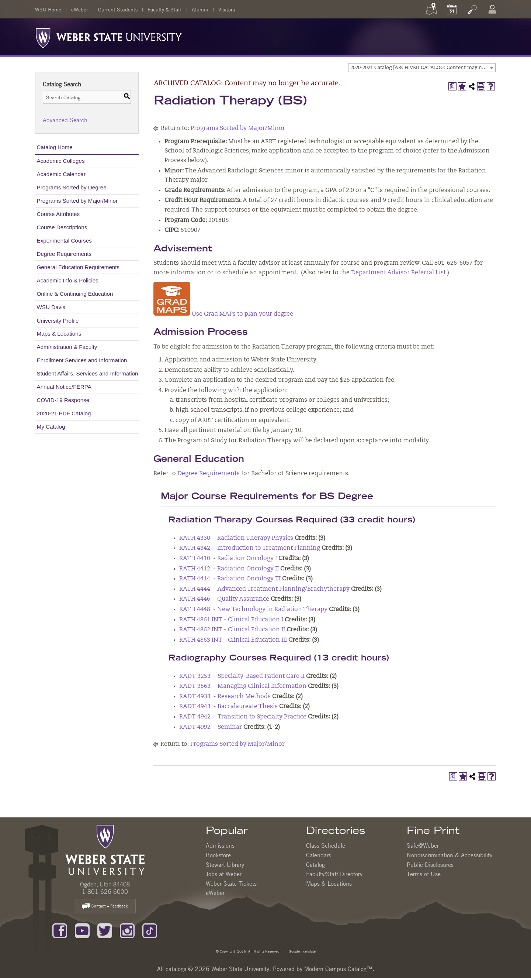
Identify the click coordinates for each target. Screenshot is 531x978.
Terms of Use (424, 874)
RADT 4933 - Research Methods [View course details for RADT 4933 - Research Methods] (225, 697)
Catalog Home (55, 147)
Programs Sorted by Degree (72, 187)
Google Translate (302, 950)
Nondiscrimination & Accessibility (449, 855)
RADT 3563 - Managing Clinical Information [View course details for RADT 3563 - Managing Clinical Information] (242, 686)
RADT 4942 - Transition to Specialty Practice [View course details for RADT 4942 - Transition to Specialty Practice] (242, 717)
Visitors (226, 9)
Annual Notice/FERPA (64, 387)
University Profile (58, 321)
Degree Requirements (64, 254)
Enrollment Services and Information (82, 360)
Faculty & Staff (165, 9)
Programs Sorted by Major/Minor (77, 201)
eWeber (79, 9)
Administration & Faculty (67, 347)
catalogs (176, 968)
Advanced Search (65, 120)
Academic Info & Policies (67, 280)
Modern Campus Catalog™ (338, 968)
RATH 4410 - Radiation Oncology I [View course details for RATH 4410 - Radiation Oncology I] (228, 559)
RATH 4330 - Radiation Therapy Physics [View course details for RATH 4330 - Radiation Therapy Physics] (236, 538)
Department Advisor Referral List (398, 273)
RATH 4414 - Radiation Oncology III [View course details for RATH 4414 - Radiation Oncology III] (230, 579)
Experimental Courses (64, 240)
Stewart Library (225, 864)
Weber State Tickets (231, 883)
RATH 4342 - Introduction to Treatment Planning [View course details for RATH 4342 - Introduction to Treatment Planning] (249, 548)
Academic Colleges (61, 161)
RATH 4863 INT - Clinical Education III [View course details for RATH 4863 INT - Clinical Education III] (233, 640)
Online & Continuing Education (75, 294)
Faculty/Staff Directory (334, 874)
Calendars (318, 855)
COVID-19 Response (63, 400)
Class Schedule (325, 845)
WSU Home (48, 9)
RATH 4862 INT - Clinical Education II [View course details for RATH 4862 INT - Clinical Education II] (232, 630)
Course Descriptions (62, 227)
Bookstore (218, 855)
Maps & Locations (59, 333)
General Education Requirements (78, 267)
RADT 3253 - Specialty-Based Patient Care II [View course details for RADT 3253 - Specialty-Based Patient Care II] (242, 676)
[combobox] (422, 67)
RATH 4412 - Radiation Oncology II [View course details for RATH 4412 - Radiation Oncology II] (229, 569)
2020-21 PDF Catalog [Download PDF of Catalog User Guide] (64, 413)
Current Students (118, 9)
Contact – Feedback (104, 906)
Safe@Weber (423, 845)
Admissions (220, 845)
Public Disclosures (430, 864)
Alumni (200, 9)
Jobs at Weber (224, 874)
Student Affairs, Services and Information (87, 373)
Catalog (315, 864)
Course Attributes (58, 214)
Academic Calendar (61, 174)
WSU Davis (51, 307)
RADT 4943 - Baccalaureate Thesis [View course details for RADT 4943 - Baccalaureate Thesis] (228, 707)
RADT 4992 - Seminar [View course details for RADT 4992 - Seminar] (210, 727)
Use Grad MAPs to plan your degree (223, 314)
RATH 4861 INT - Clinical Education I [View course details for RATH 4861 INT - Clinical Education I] (231, 620)
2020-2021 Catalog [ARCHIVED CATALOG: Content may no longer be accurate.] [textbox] (422, 67)
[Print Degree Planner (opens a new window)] (452, 86)
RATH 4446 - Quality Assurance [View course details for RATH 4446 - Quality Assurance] (224, 599)
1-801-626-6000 (105, 891)
